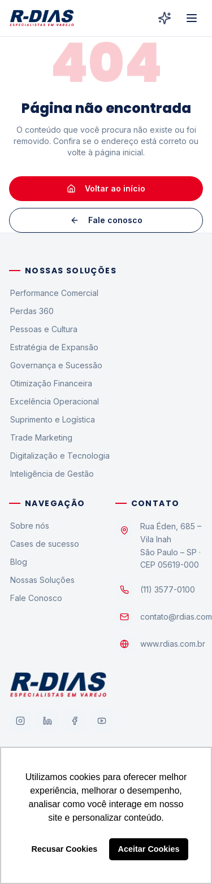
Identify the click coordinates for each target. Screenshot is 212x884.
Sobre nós (29, 525)
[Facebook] (74, 720)
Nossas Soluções (42, 580)
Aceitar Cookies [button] (149, 848)
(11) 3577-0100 (167, 589)
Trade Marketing (40, 437)
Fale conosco (106, 220)
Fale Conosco (35, 598)
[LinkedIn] (47, 720)
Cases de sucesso (44, 543)
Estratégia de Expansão (53, 347)
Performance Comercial (53, 293)
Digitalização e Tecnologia (59, 455)
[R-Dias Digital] (164, 18)
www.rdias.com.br (172, 643)
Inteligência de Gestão (51, 473)
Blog (18, 562)
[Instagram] (20, 720)
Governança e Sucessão (55, 365)
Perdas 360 (31, 311)
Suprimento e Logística (52, 419)
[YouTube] (101, 720)
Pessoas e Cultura (43, 329)
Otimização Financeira (50, 383)
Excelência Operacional (54, 401)
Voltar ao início (106, 188)
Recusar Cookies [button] (65, 848)
